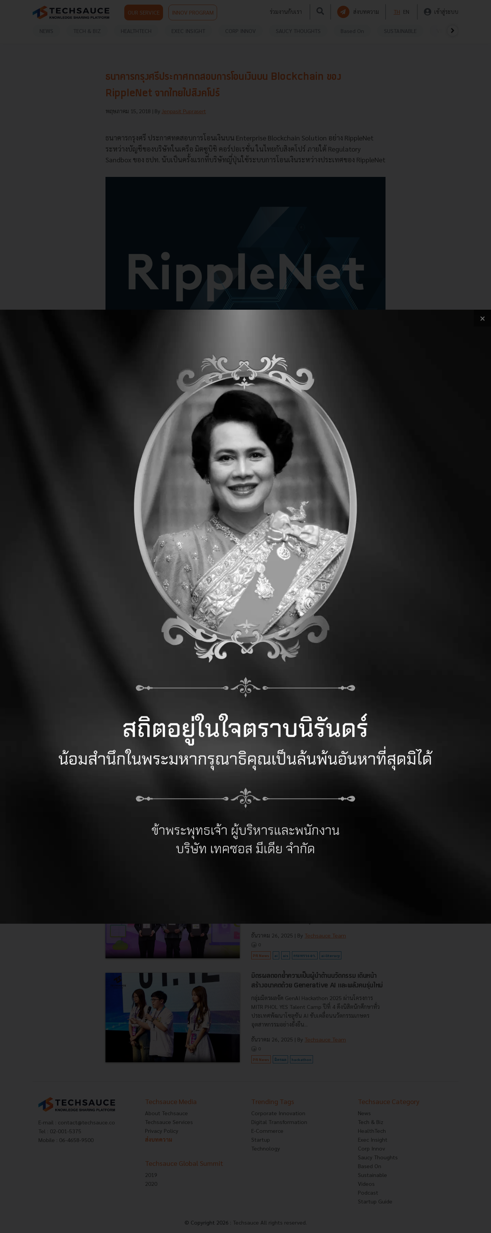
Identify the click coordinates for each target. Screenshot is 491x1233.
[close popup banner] (482, 318)
